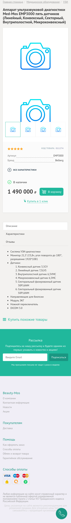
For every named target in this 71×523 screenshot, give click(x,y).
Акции (6, 411)
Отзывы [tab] (10, 241)
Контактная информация (16, 402)
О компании (9, 398)
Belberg (59, 160)
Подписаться (58, 357)
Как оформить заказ (13, 444)
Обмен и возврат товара (16, 453)
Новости (7, 407)
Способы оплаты (12, 449)
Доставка (8, 428)
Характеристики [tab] (15, 234)
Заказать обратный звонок (61, 513)
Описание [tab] (11, 226)
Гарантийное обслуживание (17, 458)
